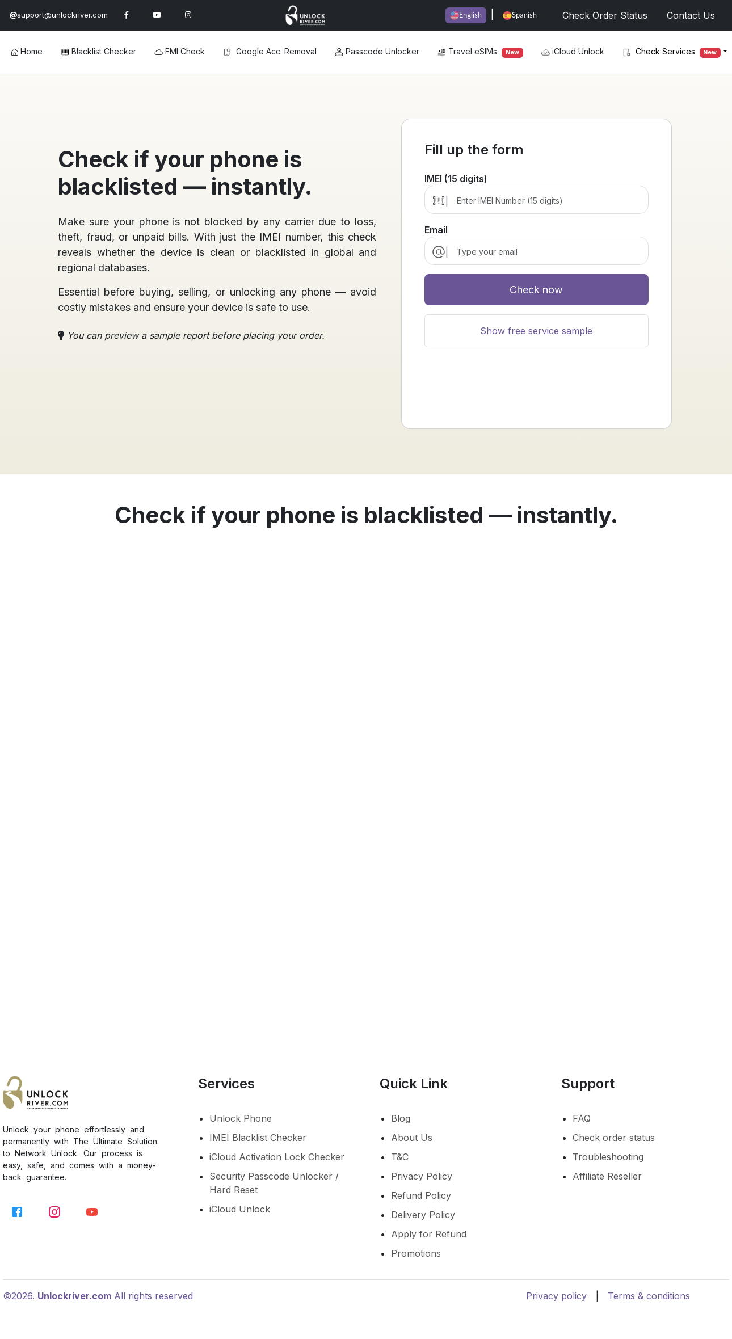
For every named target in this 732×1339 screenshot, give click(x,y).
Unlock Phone (240, 1118)
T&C (400, 1157)
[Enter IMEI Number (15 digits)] (546, 200)
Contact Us (691, 15)
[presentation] (536, 392)
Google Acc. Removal (270, 51)
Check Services (671, 52)
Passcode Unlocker (377, 51)
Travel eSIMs (480, 52)
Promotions (416, 1253)
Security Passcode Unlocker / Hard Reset (274, 1182)
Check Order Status (604, 15)
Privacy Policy (421, 1176)
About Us (411, 1137)
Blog (400, 1118)
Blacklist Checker (98, 51)
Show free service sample (536, 330)
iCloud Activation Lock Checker (276, 1157)
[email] (546, 251)
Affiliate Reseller (607, 1176)
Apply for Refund (428, 1234)
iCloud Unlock (572, 52)
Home (27, 51)
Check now (536, 290)
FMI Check (179, 51)
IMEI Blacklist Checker (257, 1137)
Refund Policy (421, 1195)
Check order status (614, 1137)
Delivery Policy (423, 1214)
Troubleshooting (608, 1157)
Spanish (520, 15)
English (466, 15)
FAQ (582, 1118)
